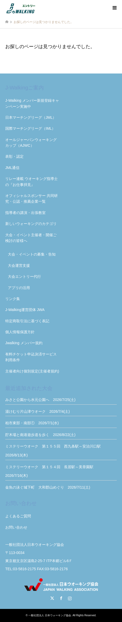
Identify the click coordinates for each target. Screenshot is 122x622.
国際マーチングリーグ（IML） (30, 128)
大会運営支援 (19, 265)
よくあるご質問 (18, 516)
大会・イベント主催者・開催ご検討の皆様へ (31, 238)
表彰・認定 (14, 156)
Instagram (70, 598)
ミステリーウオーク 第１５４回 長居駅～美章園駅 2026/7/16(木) (51, 471)
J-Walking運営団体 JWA (25, 310)
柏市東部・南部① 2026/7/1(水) (32, 423)
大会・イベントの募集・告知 (32, 254)
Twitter (52, 598)
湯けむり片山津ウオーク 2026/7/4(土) (37, 411)
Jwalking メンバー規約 (24, 343)
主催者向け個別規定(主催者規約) (32, 371)
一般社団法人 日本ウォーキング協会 (49, 615)
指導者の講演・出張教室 (25, 213)
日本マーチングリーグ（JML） (30, 117)
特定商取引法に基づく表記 (27, 321)
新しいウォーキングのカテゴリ (31, 224)
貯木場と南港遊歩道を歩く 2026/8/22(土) (40, 435)
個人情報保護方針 (20, 332)
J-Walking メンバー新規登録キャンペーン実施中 (32, 103)
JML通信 (12, 168)
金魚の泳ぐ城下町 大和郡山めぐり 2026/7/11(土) (47, 487)
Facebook (61, 598)
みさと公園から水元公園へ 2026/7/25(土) (40, 400)
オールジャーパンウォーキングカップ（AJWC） (31, 143)
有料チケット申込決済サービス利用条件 (31, 357)
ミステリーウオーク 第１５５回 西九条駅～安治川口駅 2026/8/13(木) (54, 450)
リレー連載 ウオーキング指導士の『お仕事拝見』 (31, 181)
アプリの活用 (19, 288)
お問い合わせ (16, 527)
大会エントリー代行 (24, 276)
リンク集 (12, 299)
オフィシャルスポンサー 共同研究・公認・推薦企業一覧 (31, 198)
